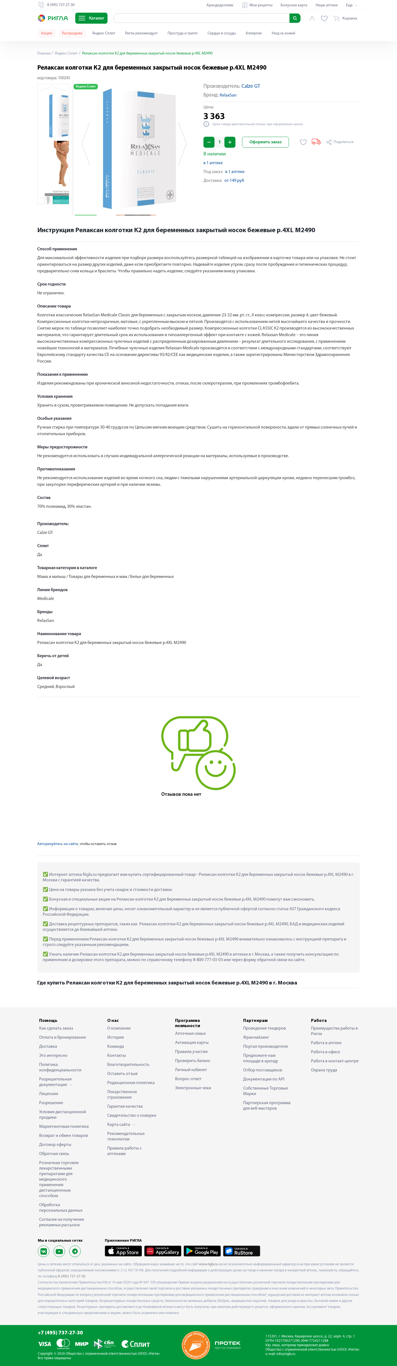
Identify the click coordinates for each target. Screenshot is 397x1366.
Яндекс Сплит (103, 33)
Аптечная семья (190, 1034)
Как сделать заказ (56, 1028)
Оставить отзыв (122, 1074)
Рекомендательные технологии (126, 1137)
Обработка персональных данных (60, 1208)
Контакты (116, 1056)
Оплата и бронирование (62, 1037)
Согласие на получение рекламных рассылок (61, 1222)
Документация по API (264, 1079)
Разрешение (51, 1103)
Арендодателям (219, 5)
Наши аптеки (327, 5)
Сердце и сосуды (222, 33)
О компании (119, 1028)
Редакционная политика (131, 1083)
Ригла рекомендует (141, 33)
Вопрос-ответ (188, 1079)
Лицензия (48, 1094)
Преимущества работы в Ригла (334, 1031)
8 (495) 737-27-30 (71, 1276)
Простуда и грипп (183, 33)
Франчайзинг (256, 1037)
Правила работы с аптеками (124, 1151)
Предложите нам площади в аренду (260, 1058)
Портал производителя (265, 1046)
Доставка (48, 1046)
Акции (46, 33)
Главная (43, 53)
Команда (115, 1046)
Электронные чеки (193, 1088)
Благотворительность (128, 1065)
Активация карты (192, 1043)
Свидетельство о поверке (131, 1115)
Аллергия (254, 33)
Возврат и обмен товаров (63, 1136)
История (115, 1037)
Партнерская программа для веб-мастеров (267, 1106)
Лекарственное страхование (122, 1095)
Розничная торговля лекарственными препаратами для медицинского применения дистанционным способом (59, 1179)
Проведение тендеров (264, 1028)
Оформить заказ (265, 142)
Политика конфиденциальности (60, 1067)
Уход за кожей (283, 33)
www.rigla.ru (208, 1264)
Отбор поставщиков (262, 1070)
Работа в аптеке (326, 1043)
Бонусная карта (294, 5)
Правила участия (191, 1052)
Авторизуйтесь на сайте (57, 844)
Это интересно (53, 1056)
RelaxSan (228, 95)
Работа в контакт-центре (335, 1061)
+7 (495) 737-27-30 (60, 1333)
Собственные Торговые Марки (265, 1091)
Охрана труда (324, 1070)
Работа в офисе (325, 1052)
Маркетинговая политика (64, 1126)
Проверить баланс (192, 1061)
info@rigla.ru (286, 1354)
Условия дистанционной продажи (62, 1115)
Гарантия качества (125, 1106)
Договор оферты (55, 1145)
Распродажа (72, 33)
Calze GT (251, 86)
